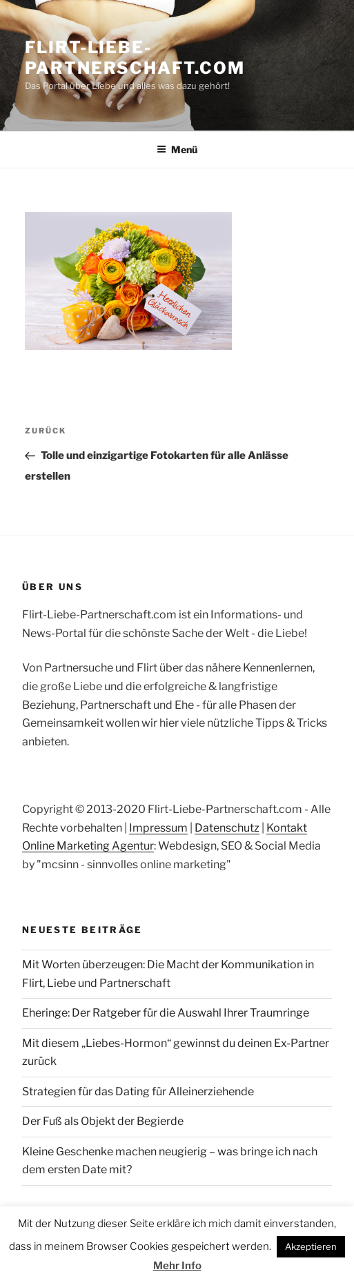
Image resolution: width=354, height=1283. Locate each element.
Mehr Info (177, 1266)
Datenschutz (227, 827)
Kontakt (286, 827)
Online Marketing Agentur (88, 845)
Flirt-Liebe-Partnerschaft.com (135, 57)
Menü (177, 149)
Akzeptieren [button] (311, 1246)
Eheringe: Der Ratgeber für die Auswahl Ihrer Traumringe (165, 1012)
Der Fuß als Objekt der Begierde (103, 1121)
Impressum (158, 827)
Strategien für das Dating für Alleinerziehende (138, 1091)
